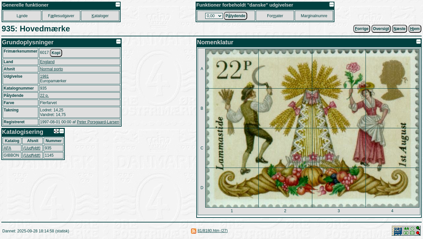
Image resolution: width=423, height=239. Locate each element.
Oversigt (381, 28)
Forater (275, 16)
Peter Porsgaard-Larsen (98, 122)
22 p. (44, 95)
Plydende (235, 16)
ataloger (100, 16)
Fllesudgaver (61, 16)
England (47, 62)
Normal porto (51, 69)
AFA (7, 148)
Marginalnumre (314, 16)
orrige (361, 28)
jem (415, 28)
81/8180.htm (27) (213, 230)
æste (400, 28)
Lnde (22, 16)
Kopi (56, 53)
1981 (44, 76)
